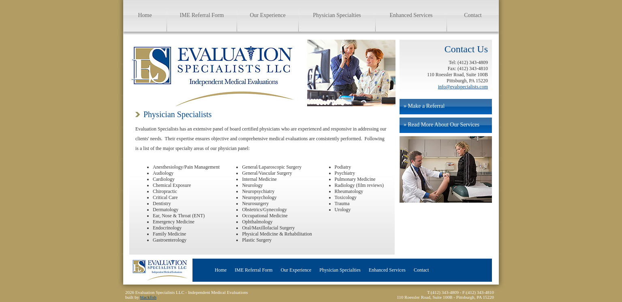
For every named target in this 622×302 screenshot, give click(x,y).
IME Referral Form (202, 15)
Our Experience (267, 15)
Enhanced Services (410, 15)
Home (145, 15)
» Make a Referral (424, 106)
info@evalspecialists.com (463, 87)
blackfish (148, 297)
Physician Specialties (337, 15)
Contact (473, 15)
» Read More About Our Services (441, 125)
